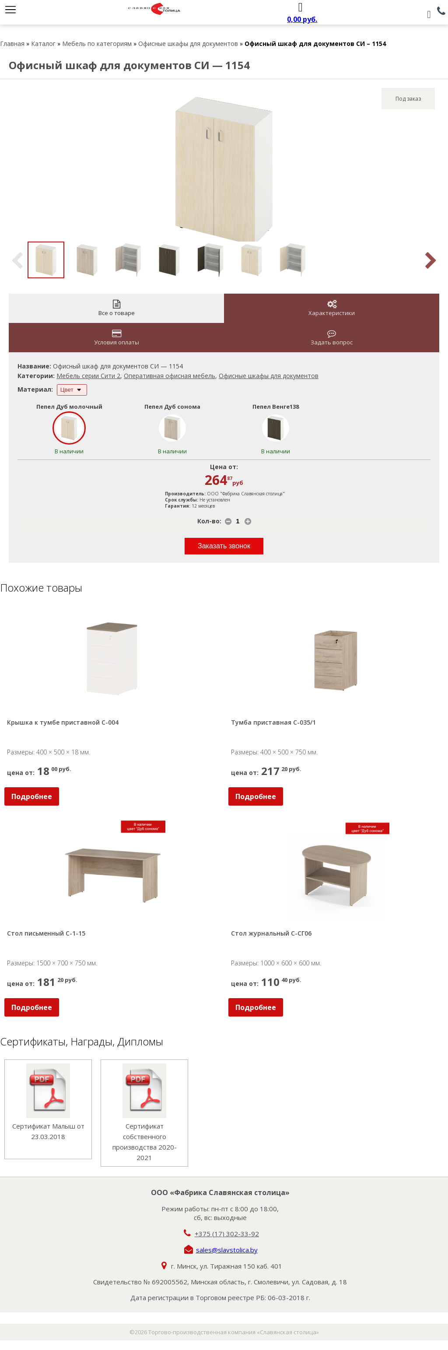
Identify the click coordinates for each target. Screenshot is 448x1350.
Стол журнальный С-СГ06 (271, 933)
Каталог (43, 43)
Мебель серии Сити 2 (88, 376)
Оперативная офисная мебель (169, 376)
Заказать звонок (224, 546)
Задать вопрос (332, 337)
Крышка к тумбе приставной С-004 (63, 722)
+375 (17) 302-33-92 (227, 1233)
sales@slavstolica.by (227, 1249)
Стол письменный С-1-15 (46, 933)
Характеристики (331, 308)
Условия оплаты (116, 337)
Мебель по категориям (97, 43)
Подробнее (31, 796)
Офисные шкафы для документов (188, 43)
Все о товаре (116, 308)
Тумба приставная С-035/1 (273, 722)
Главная (12, 43)
